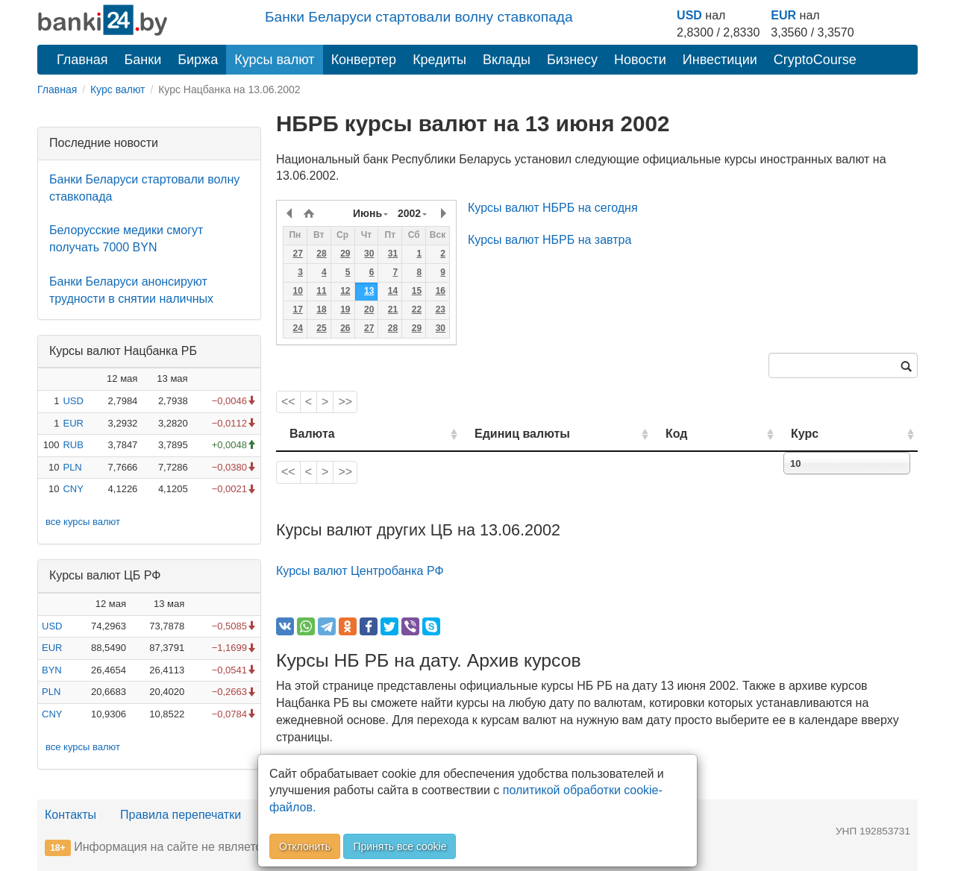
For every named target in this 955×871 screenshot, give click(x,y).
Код (719, 433)
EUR (783, 15)
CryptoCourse (815, 59)
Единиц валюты (492, 433)
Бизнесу (572, 59)
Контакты (70, 814)
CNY (73, 488)
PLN (72, 467)
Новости (640, 59)
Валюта (312, 433)
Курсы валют (274, 59)
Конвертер (364, 59)
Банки (143, 59)
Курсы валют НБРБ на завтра (549, 239)
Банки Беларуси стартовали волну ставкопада (419, 17)
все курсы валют (83, 521)
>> (345, 401)
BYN (52, 670)
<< (288, 401)
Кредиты (439, 59)
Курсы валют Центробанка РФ (360, 571)
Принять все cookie (399, 846)
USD (689, 15)
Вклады (506, 59)
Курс (827, 433)
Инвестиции (720, 59)
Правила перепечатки (180, 814)
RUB (73, 444)
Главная (82, 59)
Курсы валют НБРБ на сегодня (553, 207)
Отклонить (305, 846)
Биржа (198, 59)
